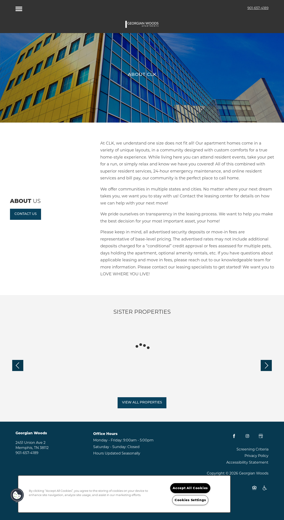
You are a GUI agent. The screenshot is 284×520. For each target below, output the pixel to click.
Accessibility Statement (247, 462)
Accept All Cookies (190, 488)
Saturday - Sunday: (109, 447)
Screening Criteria (252, 449)
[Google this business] (260, 436)
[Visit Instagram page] (247, 436)
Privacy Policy (256, 456)
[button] (25, 214)
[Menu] (19, 8)
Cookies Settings (190, 500)
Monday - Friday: (107, 440)
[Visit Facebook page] (234, 436)
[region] (124, 494)
